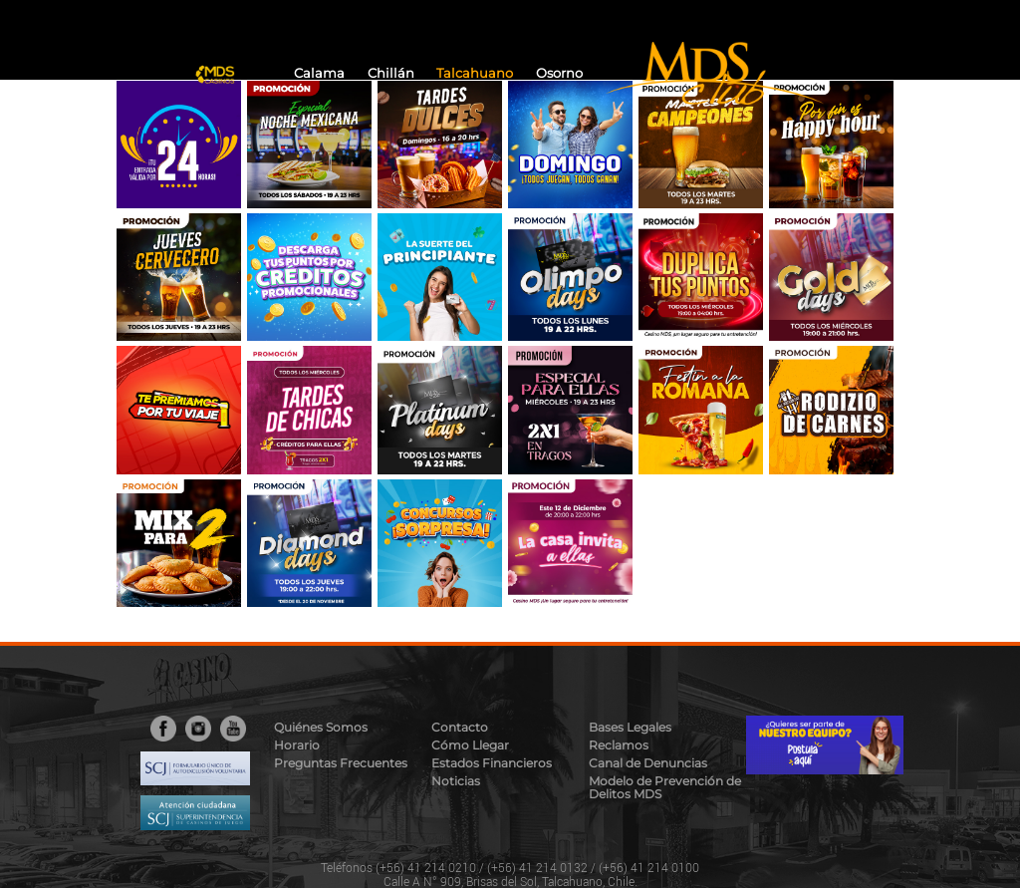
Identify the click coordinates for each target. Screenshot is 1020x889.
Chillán (391, 73)
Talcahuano (474, 73)
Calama (319, 73)
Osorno (559, 73)
